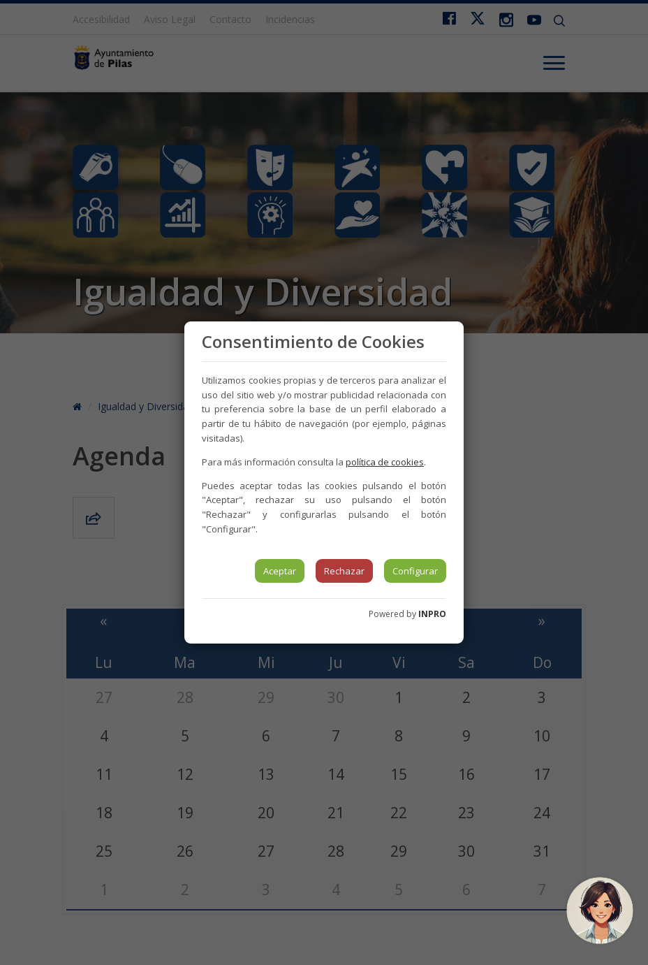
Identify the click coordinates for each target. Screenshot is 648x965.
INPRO (432, 614)
